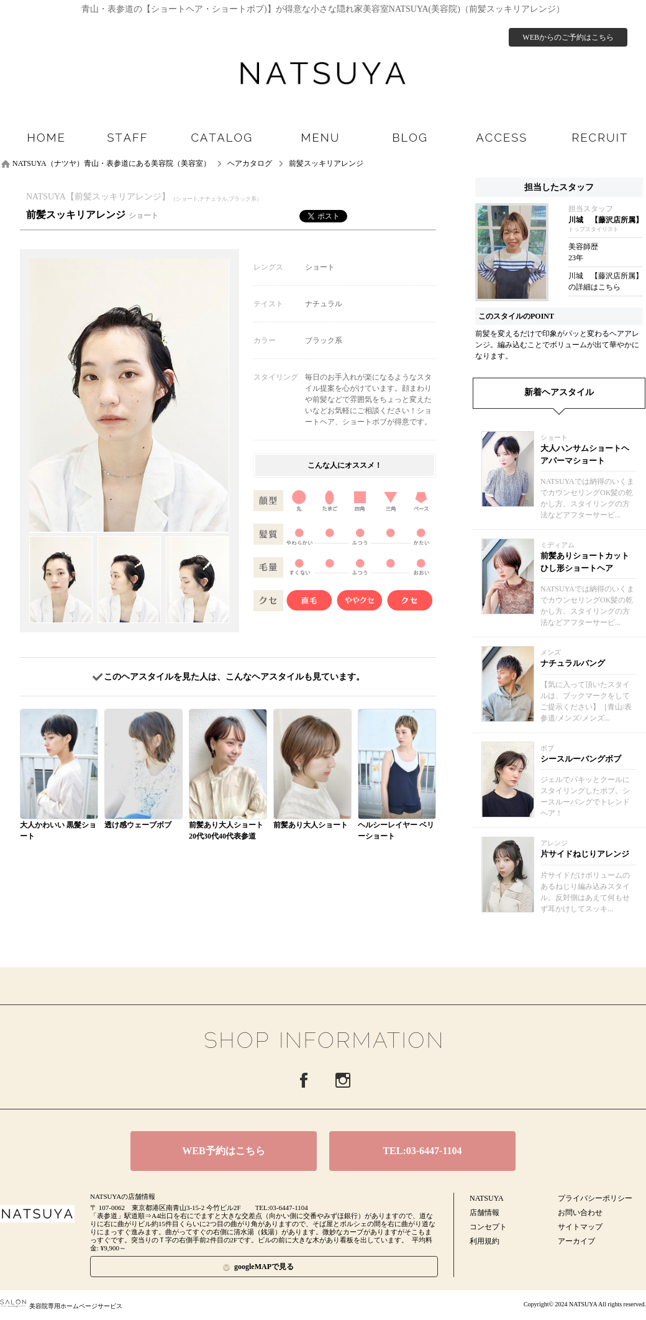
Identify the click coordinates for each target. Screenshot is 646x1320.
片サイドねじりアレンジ (584, 853)
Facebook (303, 1080)
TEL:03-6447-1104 (422, 1150)
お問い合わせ (580, 1212)
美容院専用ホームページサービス (61, 1306)
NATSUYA (487, 1198)
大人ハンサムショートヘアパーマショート (584, 454)
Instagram (343, 1080)
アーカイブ (576, 1241)
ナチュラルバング (572, 663)
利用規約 (484, 1241)
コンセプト (488, 1226)
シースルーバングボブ (580, 758)
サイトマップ (580, 1226)
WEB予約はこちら (223, 1150)
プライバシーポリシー (595, 1198)
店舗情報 (484, 1212)
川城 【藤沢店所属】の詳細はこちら (605, 281)
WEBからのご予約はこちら (568, 37)
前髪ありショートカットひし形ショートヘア (584, 562)
